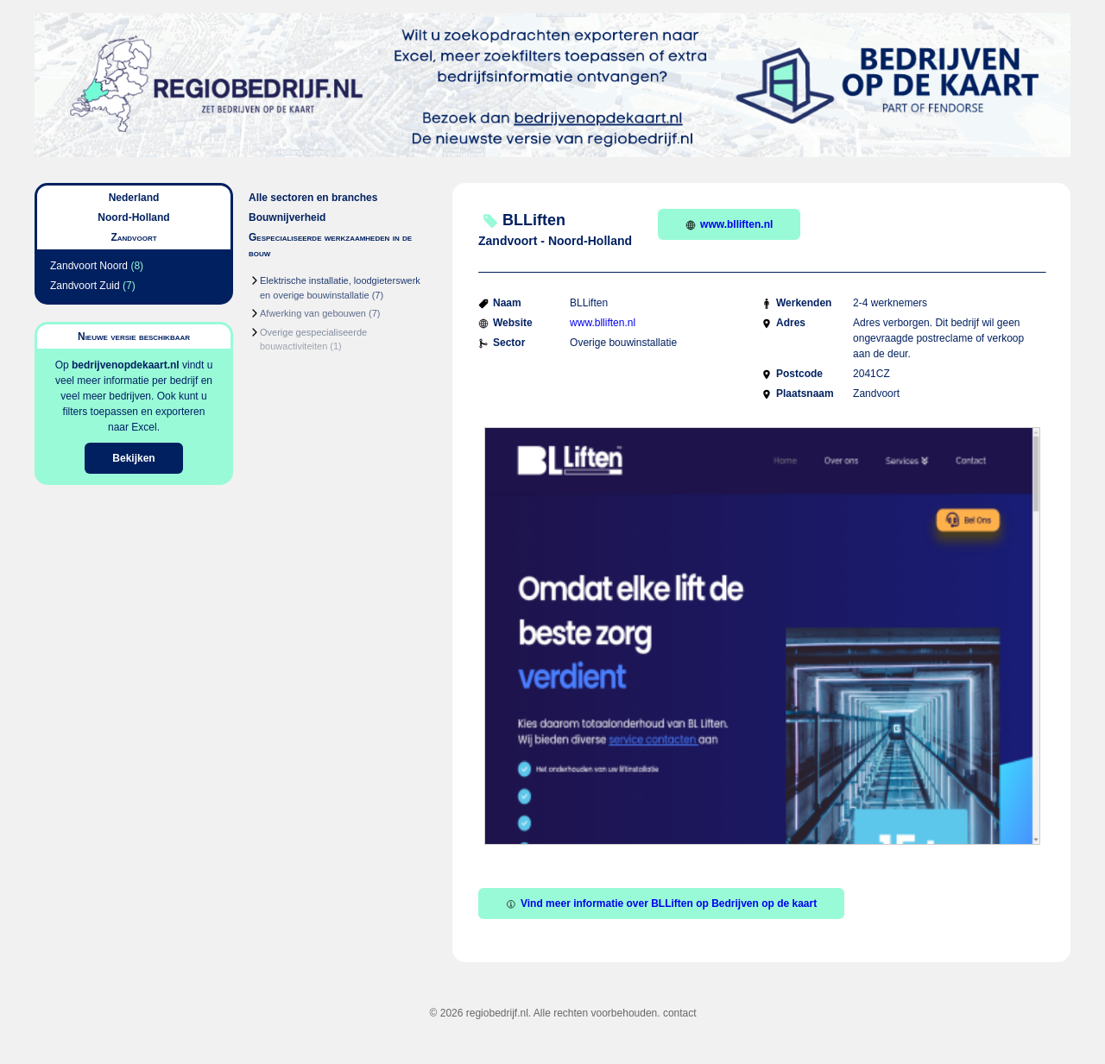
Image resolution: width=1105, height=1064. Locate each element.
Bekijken (133, 458)
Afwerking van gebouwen (313, 313)
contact (680, 1013)
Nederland (134, 198)
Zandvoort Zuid (85, 286)
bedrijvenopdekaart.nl (126, 365)
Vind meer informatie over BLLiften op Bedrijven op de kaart (661, 903)
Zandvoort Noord (89, 266)
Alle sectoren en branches (313, 198)
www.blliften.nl (729, 224)
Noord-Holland (133, 217)
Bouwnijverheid (287, 217)
